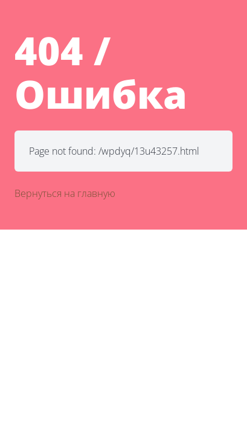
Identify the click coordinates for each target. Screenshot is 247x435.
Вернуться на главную (64, 193)
